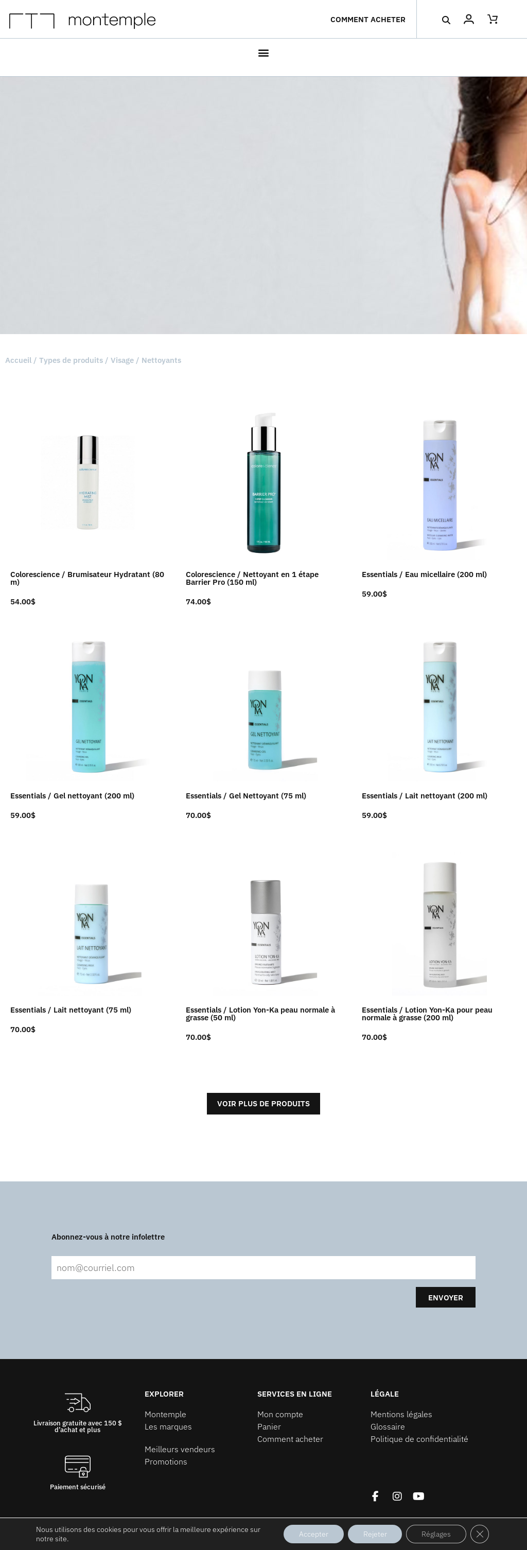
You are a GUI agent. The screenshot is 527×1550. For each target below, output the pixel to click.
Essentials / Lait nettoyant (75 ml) (70, 1010)
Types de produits (71, 360)
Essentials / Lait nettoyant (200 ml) (424, 795)
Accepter (313, 1534)
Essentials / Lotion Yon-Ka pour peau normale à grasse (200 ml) (427, 1013)
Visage (122, 360)
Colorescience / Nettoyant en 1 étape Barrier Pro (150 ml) (252, 578)
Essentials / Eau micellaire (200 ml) (424, 574)
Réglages (436, 1534)
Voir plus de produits (263, 1103)
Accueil (18, 360)
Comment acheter (368, 19)
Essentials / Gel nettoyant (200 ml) (72, 795)
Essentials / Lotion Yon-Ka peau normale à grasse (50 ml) (260, 1013)
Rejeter (375, 1534)
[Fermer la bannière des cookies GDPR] (479, 1534)
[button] (446, 20)
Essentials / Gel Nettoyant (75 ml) (246, 795)
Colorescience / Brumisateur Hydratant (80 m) (87, 578)
